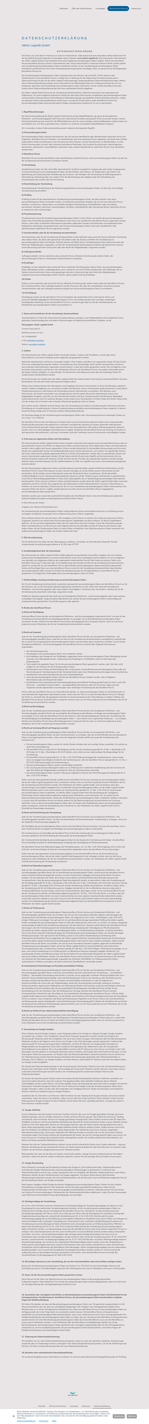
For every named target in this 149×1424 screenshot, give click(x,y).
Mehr (54, 1421)
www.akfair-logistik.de (37, 344)
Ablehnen (132, 1416)
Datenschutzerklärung (26, 1421)
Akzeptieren (119, 1416)
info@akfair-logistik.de (35, 340)
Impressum (43, 1421)
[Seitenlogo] (74, 1395)
